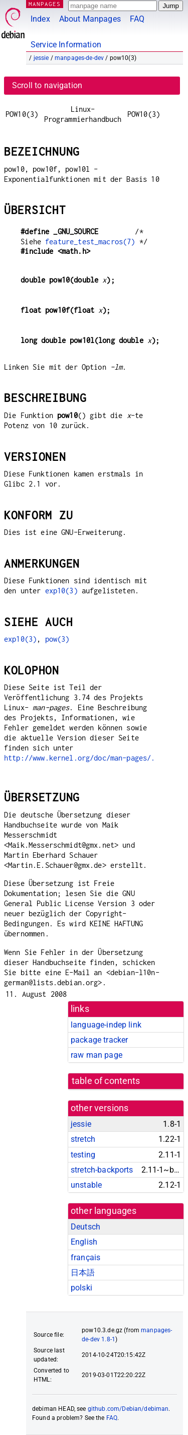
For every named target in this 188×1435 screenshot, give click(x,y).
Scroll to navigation (47, 85)
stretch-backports (102, 1170)
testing (83, 1154)
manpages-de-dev (79, 57)
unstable (86, 1185)
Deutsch (85, 1227)
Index (40, 19)
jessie (41, 57)
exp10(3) (61, 590)
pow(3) (57, 639)
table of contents (106, 1081)
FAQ (137, 19)
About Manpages (90, 19)
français (85, 1257)
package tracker (99, 1040)
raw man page (96, 1055)
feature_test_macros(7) (90, 241)
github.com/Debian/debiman (128, 1408)
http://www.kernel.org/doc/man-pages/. (79, 758)
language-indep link (106, 1025)
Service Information (66, 44)
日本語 (83, 1272)
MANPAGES (45, 4)
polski (81, 1287)
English (84, 1242)
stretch (83, 1139)
